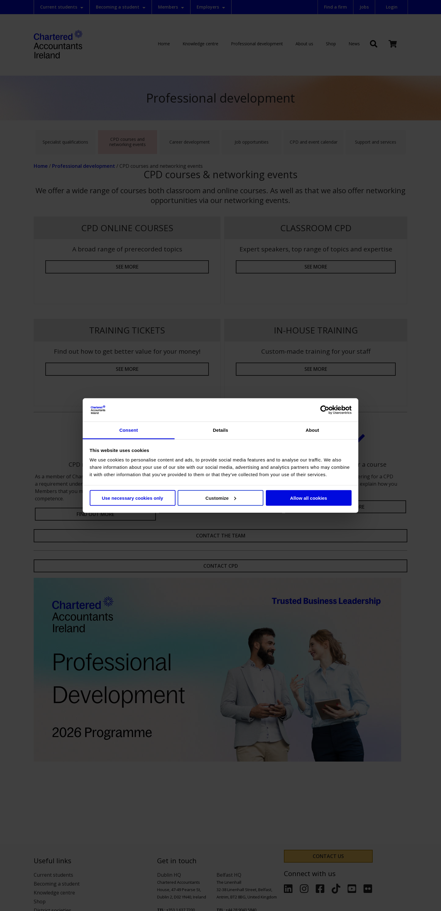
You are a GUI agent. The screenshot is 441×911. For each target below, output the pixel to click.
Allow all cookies (308, 497)
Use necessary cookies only (132, 497)
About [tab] (312, 430)
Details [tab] (220, 430)
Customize (220, 497)
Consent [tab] (128, 430)
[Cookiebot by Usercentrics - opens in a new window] (325, 410)
